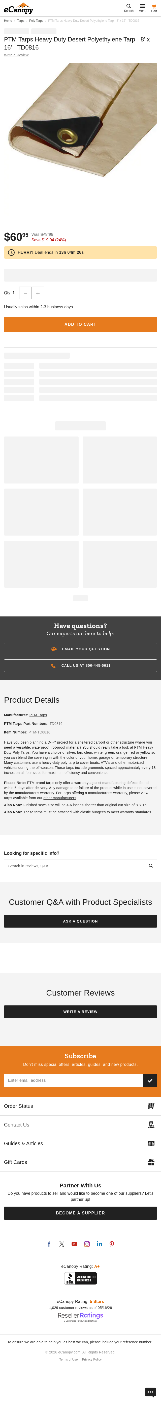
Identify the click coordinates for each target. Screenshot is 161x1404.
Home (8, 20)
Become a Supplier (80, 1213)
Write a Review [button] (16, 55)
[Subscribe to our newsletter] (150, 1080)
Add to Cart (80, 324)
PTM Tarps (38, 715)
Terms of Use (68, 1359)
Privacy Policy (92, 1359)
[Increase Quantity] (38, 293)
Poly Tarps (36, 20)
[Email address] (73, 1080)
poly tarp (68, 763)
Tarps (20, 20)
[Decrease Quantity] (25, 293)
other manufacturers (59, 798)
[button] (80, 649)
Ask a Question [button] (80, 921)
